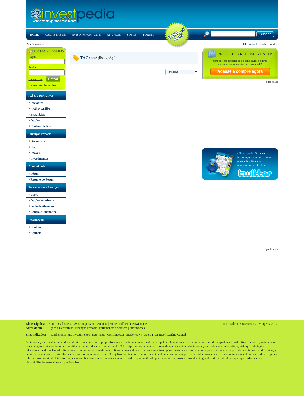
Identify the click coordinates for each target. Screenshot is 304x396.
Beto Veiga (98, 334)
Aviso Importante (84, 324)
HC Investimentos (79, 334)
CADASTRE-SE (55, 35)
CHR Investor (115, 334)
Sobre (113, 324)
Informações (37, 220)
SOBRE (132, 35)
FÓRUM (148, 35)
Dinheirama (58, 334)
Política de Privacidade (133, 324)
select (196, 72)
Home (52, 324)
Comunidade (37, 166)
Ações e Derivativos (41, 95)
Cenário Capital (176, 334)
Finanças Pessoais (40, 134)
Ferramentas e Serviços (44, 187)
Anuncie (102, 324)
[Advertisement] (214, 12)
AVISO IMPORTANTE (86, 35)
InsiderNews (134, 334)
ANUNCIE (114, 35)
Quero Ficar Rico (154, 334)
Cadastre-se (36, 79)
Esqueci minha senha (42, 85)
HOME (34, 35)
